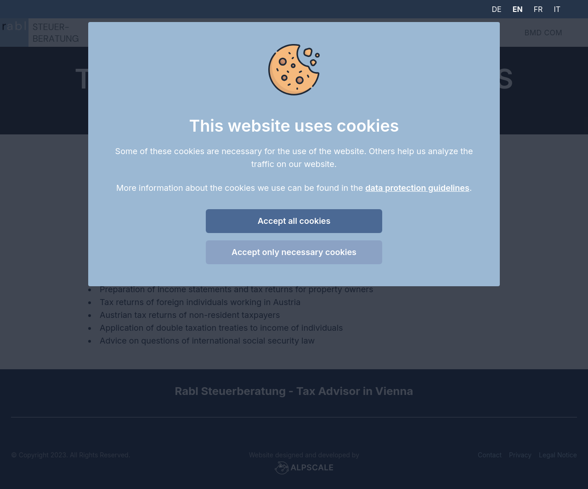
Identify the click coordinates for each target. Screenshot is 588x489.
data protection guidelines (417, 188)
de (497, 9)
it (557, 9)
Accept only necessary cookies (294, 252)
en (518, 9)
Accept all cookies (294, 221)
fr (538, 9)
